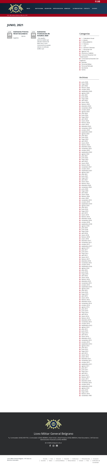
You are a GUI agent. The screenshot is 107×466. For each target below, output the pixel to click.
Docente (94, 8)
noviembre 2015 (87, 283)
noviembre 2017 (87, 242)
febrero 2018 (86, 237)
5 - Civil (84, 46)
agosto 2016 (85, 268)
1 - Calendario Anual (88, 38)
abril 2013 (85, 335)
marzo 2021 (85, 182)
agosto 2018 (85, 226)
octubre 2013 (86, 324)
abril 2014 (85, 314)
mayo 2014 (85, 312)
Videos (50, 460)
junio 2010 (85, 390)
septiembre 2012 (87, 344)
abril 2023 (85, 141)
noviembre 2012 (87, 340)
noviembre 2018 (87, 220)
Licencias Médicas (60, 460)
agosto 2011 (85, 366)
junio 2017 (85, 252)
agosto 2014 (85, 307)
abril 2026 (85, 86)
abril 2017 (85, 255)
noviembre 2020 (87, 187)
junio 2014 (85, 311)
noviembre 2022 (87, 148)
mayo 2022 (85, 159)
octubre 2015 (86, 285)
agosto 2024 (85, 112)
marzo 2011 (85, 375)
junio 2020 (85, 189)
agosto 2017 (85, 248)
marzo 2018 (85, 235)
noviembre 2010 (87, 383)
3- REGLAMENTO (87, 42)
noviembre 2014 (87, 303)
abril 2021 (85, 180)
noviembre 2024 (87, 108)
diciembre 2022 (86, 147)
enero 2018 (85, 239)
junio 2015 (85, 292)
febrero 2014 (86, 318)
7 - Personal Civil (87, 49)
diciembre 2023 (86, 126)
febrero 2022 (86, 165)
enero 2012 (85, 357)
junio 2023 (85, 137)
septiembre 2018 (87, 224)
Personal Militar (87, 64)
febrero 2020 (86, 196)
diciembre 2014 (86, 301)
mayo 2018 (85, 231)
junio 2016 (85, 272)
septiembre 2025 (87, 91)
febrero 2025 (86, 104)
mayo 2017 (85, 253)
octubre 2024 (86, 110)
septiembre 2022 (87, 152)
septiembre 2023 (87, 132)
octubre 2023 (86, 130)
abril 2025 (85, 100)
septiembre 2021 (87, 171)
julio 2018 (85, 228)
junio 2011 (85, 370)
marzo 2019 (85, 215)
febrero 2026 (86, 88)
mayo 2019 (85, 211)
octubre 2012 (86, 342)
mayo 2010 (85, 392)
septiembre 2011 (87, 364)
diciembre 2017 (86, 241)
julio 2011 (85, 368)
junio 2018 (85, 230)
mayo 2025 (85, 99)
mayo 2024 (85, 117)
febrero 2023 (86, 145)
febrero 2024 (86, 123)
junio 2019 (85, 209)
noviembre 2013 (87, 322)
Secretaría (85, 68)
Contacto (87, 8)
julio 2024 (85, 113)
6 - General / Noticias (88, 48)
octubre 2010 (86, 384)
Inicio (28, 8)
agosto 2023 (85, 134)
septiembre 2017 (87, 246)
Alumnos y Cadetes (87, 53)
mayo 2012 (85, 351)
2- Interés (85, 40)
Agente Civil (85, 51)
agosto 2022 (85, 154)
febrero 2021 (86, 183)
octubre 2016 (86, 265)
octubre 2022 (86, 150)
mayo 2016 (85, 274)
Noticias (84, 62)
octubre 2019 (86, 202)
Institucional (39, 8)
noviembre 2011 (87, 360)
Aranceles (67, 8)
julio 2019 (85, 207)
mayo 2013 (85, 333)
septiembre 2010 (87, 386)
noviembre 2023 (87, 128)
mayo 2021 (85, 178)
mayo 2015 (85, 294)
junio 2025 (85, 97)
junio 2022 (85, 158)
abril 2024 (85, 119)
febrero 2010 (86, 394)
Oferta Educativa (58, 8)
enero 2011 (85, 379)
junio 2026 (85, 82)
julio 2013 (85, 329)
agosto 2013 (85, 327)
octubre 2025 (86, 89)
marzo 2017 (85, 257)
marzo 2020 (85, 195)
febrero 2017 (86, 259)
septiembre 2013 (87, 325)
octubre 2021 (86, 169)
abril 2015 (85, 296)
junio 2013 (85, 331)
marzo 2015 (85, 298)
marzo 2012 (85, 355)
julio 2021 (85, 174)
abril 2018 (85, 233)
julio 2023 (85, 136)
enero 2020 (85, 198)
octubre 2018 (86, 222)
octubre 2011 (86, 362)
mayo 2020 (85, 191)
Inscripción (48, 8)
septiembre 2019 (87, 204)
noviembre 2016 (87, 263)
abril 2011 (85, 373)
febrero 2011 (86, 377)
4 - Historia (85, 44)
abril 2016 (85, 276)
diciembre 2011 (86, 359)
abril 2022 (85, 161)
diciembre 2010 (86, 381)
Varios (84, 70)
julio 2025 (85, 95)
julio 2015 (85, 290)
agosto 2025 (85, 93)
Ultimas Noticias (77, 8)
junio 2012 (85, 349)
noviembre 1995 (87, 395)
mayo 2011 (85, 371)
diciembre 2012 (86, 338)
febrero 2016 (86, 279)
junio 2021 (85, 176)
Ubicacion (58, 459)
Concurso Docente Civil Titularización (87, 56)
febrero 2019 (86, 217)
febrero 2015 (86, 300)
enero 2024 (85, 124)
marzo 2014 (85, 316)
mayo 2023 (85, 139)
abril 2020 (85, 193)
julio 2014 (85, 309)
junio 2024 (85, 115)
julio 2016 (85, 270)
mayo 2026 (85, 84)
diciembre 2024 (86, 106)
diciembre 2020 (86, 185)
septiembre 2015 (87, 287)
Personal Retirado (87, 66)
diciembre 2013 (86, 320)
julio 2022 (85, 156)
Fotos (87, 460)
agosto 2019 (85, 206)
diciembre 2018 (86, 218)
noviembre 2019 (87, 200)
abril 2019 (85, 213)
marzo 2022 (85, 163)
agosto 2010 (85, 388)
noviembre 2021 (87, 167)
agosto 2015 (85, 289)
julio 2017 (85, 250)
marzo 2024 (85, 121)
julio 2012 (85, 348)
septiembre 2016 (87, 266)
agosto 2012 (85, 346)
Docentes (43, 460)
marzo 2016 (85, 277)
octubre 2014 (86, 305)
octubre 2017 (86, 244)
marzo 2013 (85, 336)
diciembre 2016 (86, 261)
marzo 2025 (85, 102)
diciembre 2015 (86, 281)
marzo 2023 (85, 143)
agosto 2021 (85, 172)
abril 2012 (85, 353)
